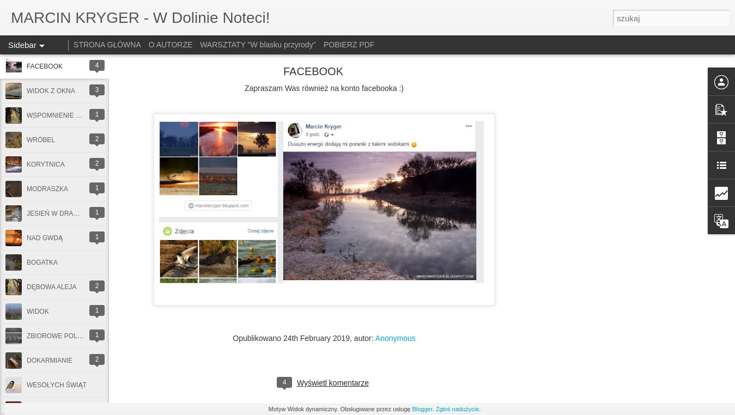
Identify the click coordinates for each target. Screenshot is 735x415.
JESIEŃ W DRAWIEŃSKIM (66, 213)
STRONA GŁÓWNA (107, 44)
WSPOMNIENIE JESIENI (63, 115)
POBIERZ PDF (349, 44)
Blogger (422, 409)
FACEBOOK (45, 66)
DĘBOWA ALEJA (52, 287)
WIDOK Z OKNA (51, 91)
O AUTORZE (171, 44)
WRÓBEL (41, 140)
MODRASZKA (47, 189)
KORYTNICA (46, 164)
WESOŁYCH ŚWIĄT (57, 385)
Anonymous (395, 338)
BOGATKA (42, 262)
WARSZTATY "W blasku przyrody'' (258, 44)
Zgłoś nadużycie (457, 409)
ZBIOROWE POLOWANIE (65, 336)
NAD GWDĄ (45, 238)
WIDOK (38, 311)
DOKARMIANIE (49, 360)
